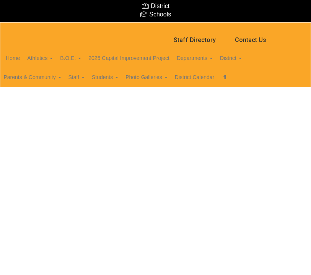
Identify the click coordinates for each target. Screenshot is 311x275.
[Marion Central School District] (155, 27)
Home (25, 54)
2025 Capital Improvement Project (153, 54)
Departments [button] (223, 54)
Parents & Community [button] (46, 73)
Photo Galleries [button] (173, 73)
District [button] (264, 54)
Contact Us (250, 36)
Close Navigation (38, 95)
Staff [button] (94, 73)
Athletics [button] (56, 54)
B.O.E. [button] (90, 54)
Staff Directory (195, 36)
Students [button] (127, 73)
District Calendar (225, 73)
